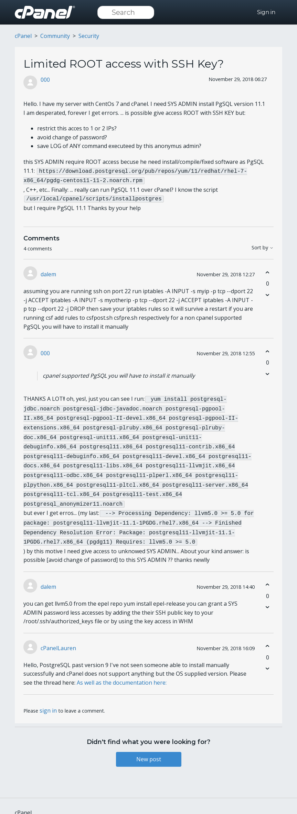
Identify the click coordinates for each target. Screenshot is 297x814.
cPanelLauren (58, 635)
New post (148, 746)
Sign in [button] (266, 12)
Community (55, 36)
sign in (48, 697)
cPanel (23, 36)
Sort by (263, 246)
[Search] (125, 12)
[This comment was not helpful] (268, 293)
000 (45, 79)
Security (88, 36)
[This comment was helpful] (268, 270)
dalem (48, 272)
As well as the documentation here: (122, 669)
